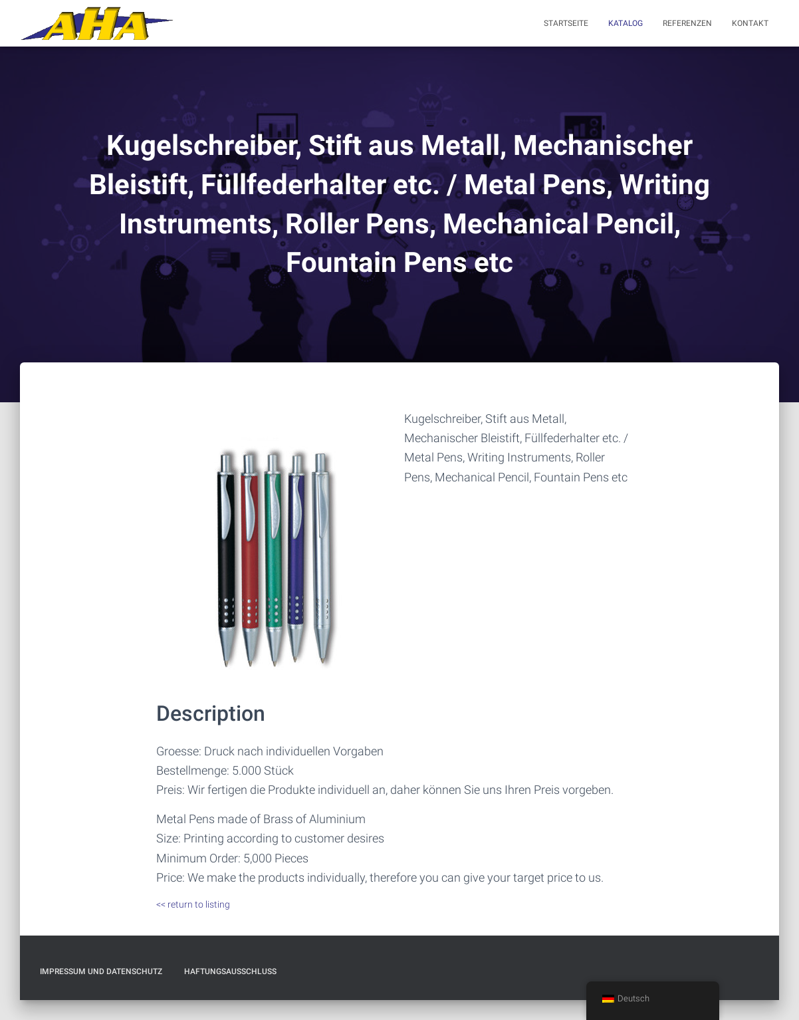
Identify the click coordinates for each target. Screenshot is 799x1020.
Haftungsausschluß (230, 971)
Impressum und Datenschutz (101, 971)
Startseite (566, 23)
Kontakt (750, 23)
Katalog (625, 23)
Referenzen (687, 23)
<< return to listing (193, 904)
